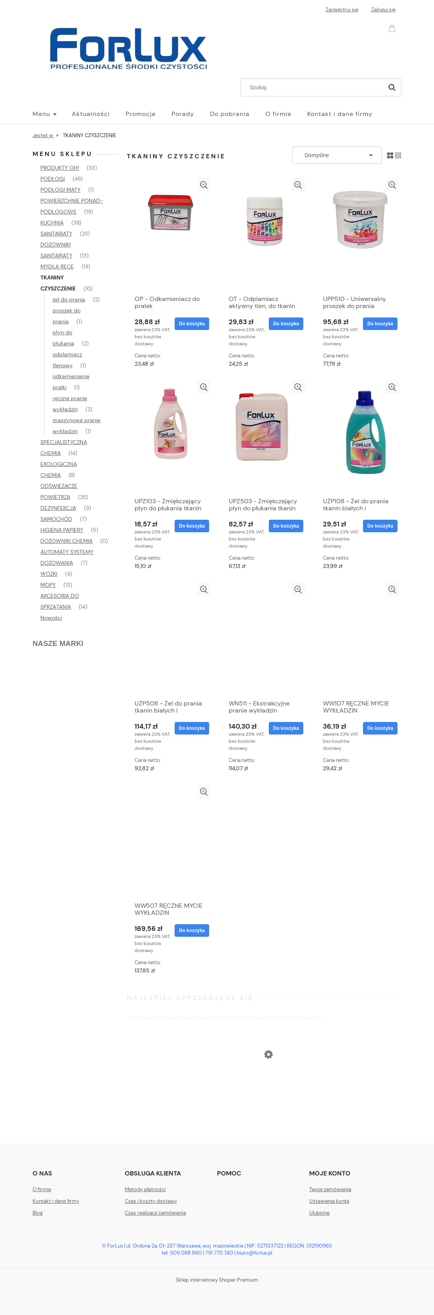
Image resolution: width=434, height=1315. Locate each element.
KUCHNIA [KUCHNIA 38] (52, 222)
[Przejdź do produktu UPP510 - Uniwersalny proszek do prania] (358, 234)
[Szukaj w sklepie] (313, 87)
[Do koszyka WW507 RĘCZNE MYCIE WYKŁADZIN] (192, 930)
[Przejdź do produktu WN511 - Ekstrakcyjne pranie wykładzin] (264, 639)
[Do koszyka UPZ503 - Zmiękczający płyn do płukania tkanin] (286, 526)
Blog (38, 1213)
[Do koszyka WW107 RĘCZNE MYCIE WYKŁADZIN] (380, 728)
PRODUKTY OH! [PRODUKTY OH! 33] (59, 167)
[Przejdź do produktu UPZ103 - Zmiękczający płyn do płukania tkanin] (170, 437)
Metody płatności (145, 1189)
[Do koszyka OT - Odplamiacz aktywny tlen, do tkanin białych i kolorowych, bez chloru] (286, 323)
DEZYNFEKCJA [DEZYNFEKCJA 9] (58, 507)
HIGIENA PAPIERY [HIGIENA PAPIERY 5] (61, 529)
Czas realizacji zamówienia (155, 1213)
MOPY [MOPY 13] (48, 584)
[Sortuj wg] (337, 155)
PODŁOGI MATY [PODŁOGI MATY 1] (60, 189)
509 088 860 (186, 1253)
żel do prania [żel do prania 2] (69, 299)
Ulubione (319, 1213)
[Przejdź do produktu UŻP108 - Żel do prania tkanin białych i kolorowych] (358, 437)
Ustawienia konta (329, 1201)
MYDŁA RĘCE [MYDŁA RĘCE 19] (57, 266)
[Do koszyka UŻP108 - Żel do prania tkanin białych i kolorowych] (380, 526)
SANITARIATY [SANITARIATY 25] (56, 233)
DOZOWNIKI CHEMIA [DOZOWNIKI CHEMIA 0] (66, 540)
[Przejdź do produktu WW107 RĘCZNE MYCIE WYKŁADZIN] (358, 639)
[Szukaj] (392, 87)
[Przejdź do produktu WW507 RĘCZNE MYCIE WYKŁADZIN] (170, 841)
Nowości (51, 617)
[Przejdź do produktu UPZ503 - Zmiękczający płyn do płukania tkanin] (264, 437)
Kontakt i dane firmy (56, 1201)
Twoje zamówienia (330, 1189)
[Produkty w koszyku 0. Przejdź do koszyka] (393, 27)
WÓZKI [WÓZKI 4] (48, 573)
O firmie (42, 1189)
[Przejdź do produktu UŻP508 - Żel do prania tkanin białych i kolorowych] (170, 639)
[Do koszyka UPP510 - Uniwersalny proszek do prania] (380, 323)
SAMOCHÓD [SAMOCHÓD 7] (56, 518)
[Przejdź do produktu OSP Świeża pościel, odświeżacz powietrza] (264, 1100)
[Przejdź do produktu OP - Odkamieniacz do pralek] (170, 234)
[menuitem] (52, 114)
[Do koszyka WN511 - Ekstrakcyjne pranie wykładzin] (286, 728)
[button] (204, 185)
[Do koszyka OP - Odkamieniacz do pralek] (192, 323)
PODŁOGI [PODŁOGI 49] (52, 178)
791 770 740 (219, 1253)
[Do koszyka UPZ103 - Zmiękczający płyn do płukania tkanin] (192, 526)
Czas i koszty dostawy (151, 1201)
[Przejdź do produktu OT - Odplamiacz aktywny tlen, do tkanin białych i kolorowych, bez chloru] (264, 234)
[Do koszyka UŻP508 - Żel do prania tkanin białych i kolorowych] (192, 728)
